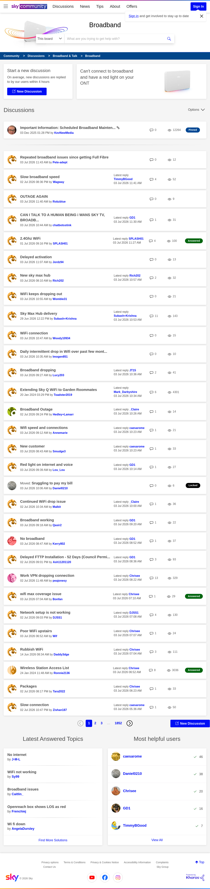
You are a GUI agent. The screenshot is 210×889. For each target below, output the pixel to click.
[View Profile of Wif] (55, 636)
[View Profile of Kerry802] (59, 543)
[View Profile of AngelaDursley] (23, 828)
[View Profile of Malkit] (57, 506)
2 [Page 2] (95, 723)
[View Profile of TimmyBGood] (123, 179)
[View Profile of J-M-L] (16, 759)
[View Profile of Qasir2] (57, 525)
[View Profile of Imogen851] (60, 356)
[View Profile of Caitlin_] (17, 794)
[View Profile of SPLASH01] (60, 243)
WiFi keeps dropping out (41, 294)
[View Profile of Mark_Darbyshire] (125, 391)
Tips (99, 6)
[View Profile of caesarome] (136, 427)
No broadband (32, 539)
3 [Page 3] (101, 723)
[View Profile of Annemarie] (60, 432)
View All (157, 840)
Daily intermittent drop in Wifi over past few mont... (63, 351)
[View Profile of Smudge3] (59, 451)
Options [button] (193, 109)
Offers (132, 6)
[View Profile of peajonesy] (60, 580)
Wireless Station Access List (44, 668)
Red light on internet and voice (46, 465)
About (115, 6)
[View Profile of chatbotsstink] (62, 225)
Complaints (162, 862)
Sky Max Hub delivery (38, 313)
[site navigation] (6, 6)
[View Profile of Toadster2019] (63, 394)
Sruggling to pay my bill (52, 483)
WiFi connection (34, 333)
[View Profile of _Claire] (134, 409)
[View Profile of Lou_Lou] (59, 469)
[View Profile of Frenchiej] (19, 811)
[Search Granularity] (50, 38)
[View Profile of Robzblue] (59, 201)
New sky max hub (35, 275)
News (85, 6)
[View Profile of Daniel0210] (60, 488)
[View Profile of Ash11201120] (62, 562)
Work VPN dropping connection (47, 575)
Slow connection (34, 705)
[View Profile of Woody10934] (61, 338)
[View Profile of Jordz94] (58, 262)
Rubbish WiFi (31, 649)
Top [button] (201, 862)
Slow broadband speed (40, 177)
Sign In (198, 6)
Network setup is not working (45, 612)
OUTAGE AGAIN (34, 196)
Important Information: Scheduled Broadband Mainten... (68, 128)
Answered (194, 240)
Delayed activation (36, 257)
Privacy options (50, 862)
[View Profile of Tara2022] (59, 691)
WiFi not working (21, 772)
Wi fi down (16, 824)
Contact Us (49, 866)
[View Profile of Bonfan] (58, 599)
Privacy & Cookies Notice (105, 862)
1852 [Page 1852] (118, 723)
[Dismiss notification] (202, 16)
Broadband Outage (36, 409)
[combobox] (113, 38)
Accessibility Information (137, 862)
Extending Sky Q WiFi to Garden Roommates (58, 390)
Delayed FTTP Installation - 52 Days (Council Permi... (65, 557)
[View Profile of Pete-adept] (60, 162)
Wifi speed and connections (44, 428)
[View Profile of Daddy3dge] (61, 654)
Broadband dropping (38, 370)
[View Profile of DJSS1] (57, 617)
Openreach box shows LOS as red (36, 807)
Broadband (105, 25)
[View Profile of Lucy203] (58, 375)
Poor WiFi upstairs (36, 631)
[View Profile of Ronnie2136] (62, 673)
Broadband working (37, 520)
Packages (28, 686)
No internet (16, 755)
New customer (32, 446)
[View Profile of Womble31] (60, 299)
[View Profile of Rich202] (58, 280)
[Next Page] (129, 723)
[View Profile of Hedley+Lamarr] (63, 414)
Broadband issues (23, 789)
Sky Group (162, 866)
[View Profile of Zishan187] (60, 709)
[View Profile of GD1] (132, 217)
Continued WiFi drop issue (43, 501)
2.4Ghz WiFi (30, 238)
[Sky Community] (29, 6)
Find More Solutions (53, 840)
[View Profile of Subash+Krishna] (65, 318)
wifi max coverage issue (40, 594)
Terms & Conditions (74, 862)
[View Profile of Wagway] (58, 181)
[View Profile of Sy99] (15, 776)
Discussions (63, 6)
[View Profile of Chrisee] (134, 575)
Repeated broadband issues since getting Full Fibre (64, 157)
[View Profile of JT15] (132, 370)
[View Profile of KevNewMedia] (64, 132)
